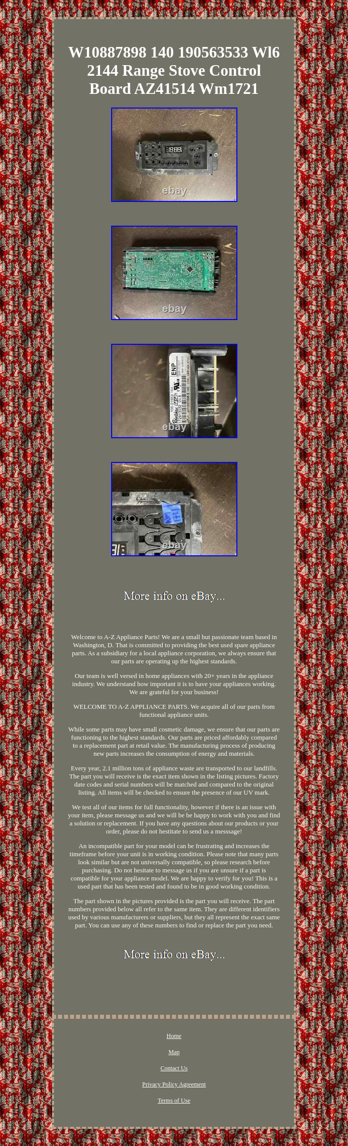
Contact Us (174, 1068)
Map (174, 1052)
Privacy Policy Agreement (174, 1084)
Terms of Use (174, 1100)
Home (174, 1035)
